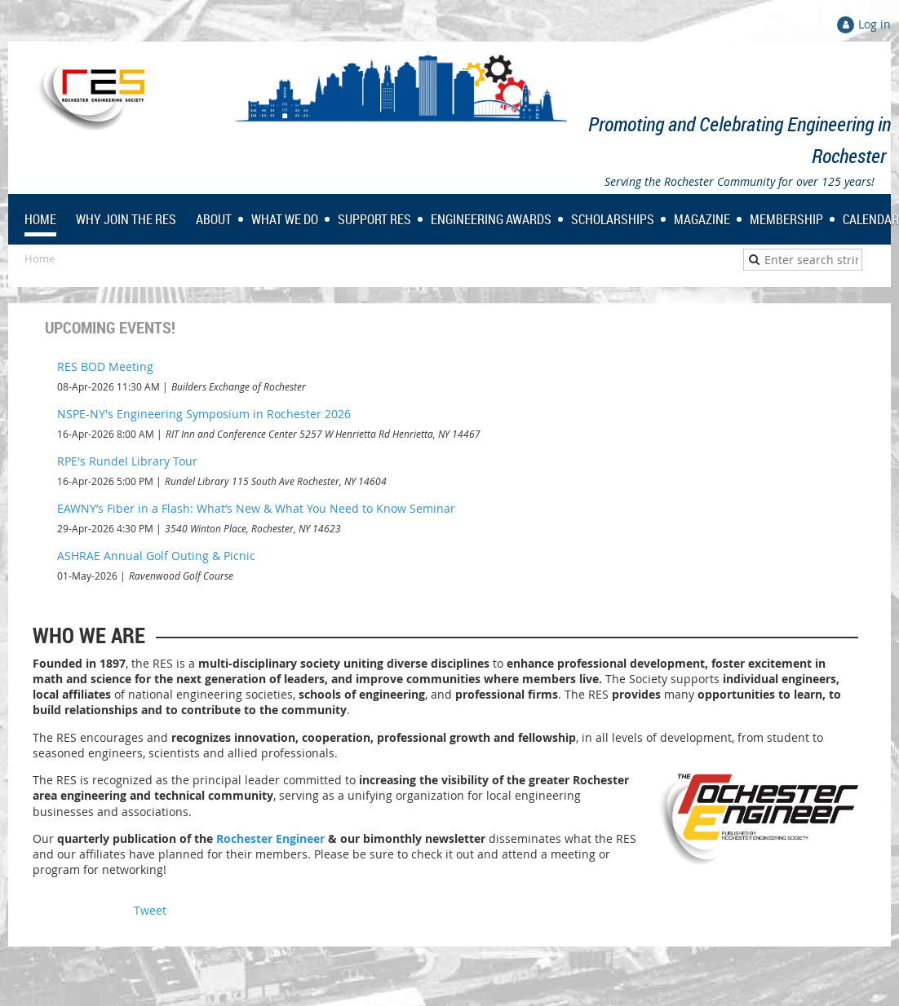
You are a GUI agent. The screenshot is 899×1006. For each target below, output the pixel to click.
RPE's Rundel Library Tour (127, 461)
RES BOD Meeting (105, 366)
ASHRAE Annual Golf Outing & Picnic (156, 555)
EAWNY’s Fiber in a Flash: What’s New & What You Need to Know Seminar (256, 508)
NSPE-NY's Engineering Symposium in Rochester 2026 (204, 413)
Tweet (150, 910)
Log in (874, 24)
